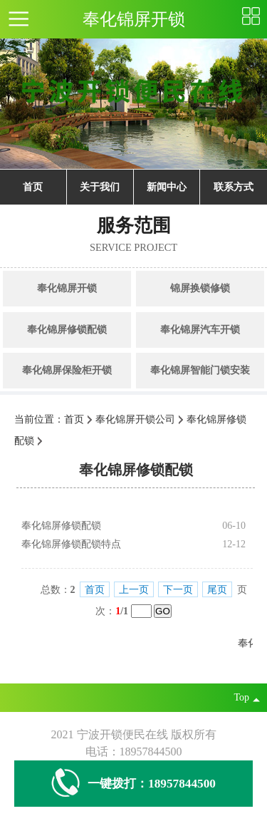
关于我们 (100, 187)
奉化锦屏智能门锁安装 (200, 370)
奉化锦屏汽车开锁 (200, 329)
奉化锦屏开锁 (67, 288)
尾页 (217, 589)
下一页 (178, 589)
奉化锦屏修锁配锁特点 (71, 544)
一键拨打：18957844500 (133, 783)
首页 (33, 187)
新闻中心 (167, 187)
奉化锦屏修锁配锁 (67, 329)
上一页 (134, 589)
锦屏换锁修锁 (200, 288)
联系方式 (233, 187)
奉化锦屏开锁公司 (135, 419)
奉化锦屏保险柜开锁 (67, 370)
